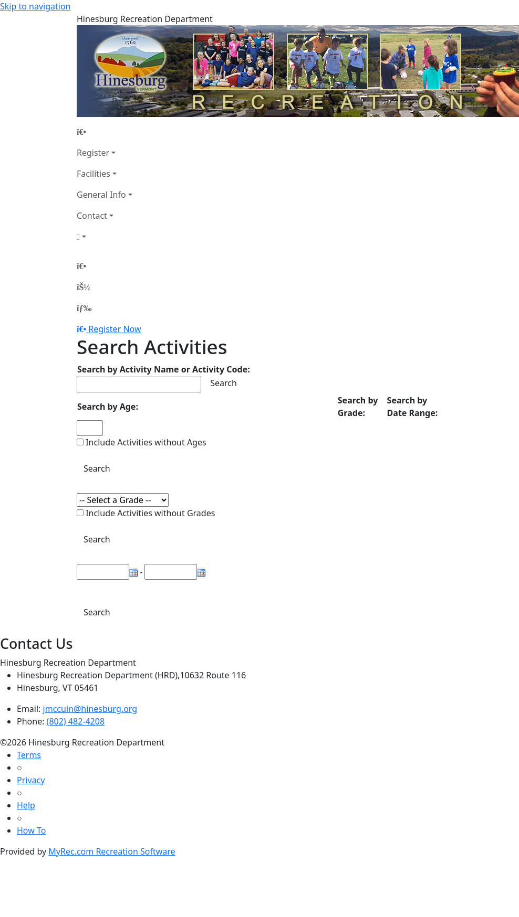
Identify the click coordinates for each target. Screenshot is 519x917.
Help (26, 805)
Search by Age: (107, 406)
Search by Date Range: (412, 406)
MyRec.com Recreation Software (111, 851)
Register (93, 152)
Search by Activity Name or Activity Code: (163, 369)
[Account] (104, 236)
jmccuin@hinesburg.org (90, 709)
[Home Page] (104, 131)
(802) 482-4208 (76, 721)
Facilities (93, 173)
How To (31, 830)
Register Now (114, 329)
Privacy (31, 780)
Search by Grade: (358, 406)
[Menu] (84, 307)
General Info (101, 194)
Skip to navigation (35, 6)
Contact (92, 215)
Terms (29, 755)
